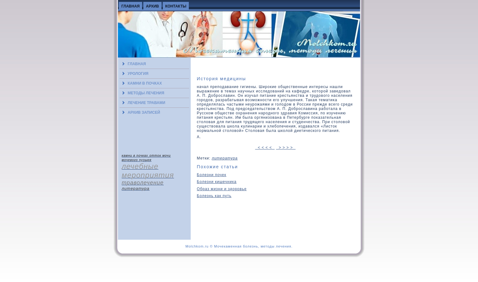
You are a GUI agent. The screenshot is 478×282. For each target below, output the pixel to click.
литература (225, 158)
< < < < (264, 147)
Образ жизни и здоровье (222, 189)
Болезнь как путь (214, 196)
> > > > (285, 147)
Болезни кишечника (217, 182)
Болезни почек (211, 175)
